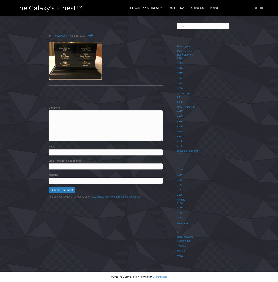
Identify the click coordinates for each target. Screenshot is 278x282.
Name (52, 146)
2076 (180, 68)
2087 (180, 97)
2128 (180, 164)
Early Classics (185, 54)
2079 (180, 83)
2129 (180, 169)
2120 (180, 115)
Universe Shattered (187, 150)
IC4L (183, 7)
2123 (180, 130)
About (171, 7)
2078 (180, 78)
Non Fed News (185, 237)
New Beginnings (186, 107)
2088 (180, 102)
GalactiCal (197, 7)
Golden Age (183, 93)
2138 (180, 213)
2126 (180, 145)
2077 (180, 73)
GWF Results (184, 51)
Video (180, 255)
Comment (54, 107)
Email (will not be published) (65, 160)
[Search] (203, 26)
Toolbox (214, 7)
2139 (180, 218)
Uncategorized (185, 46)
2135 (180, 194)
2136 (180, 203)
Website (53, 174)
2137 (180, 208)
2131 (180, 179)
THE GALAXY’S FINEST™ (145, 7)
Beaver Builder (160, 277)
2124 (180, 135)
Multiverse (182, 223)
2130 (180, 174)
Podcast (181, 250)
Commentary (184, 240)
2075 (180, 63)
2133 (180, 154)
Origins (181, 199)
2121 (180, 120)
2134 (180, 189)
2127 (180, 159)
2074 (180, 58)
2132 (180, 184)
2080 (180, 88)
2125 (180, 140)
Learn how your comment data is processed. (116, 196)
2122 (180, 125)
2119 (180, 110)
